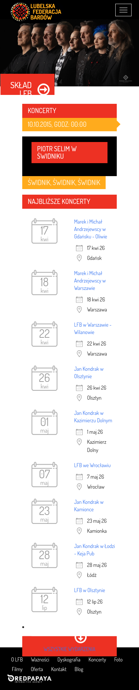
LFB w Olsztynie (89, 590)
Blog (79, 669)
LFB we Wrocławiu (92, 465)
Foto (118, 659)
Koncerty (97, 659)
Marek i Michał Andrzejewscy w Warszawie (90, 280)
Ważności (40, 659)
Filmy (17, 669)
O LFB (17, 659)
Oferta (37, 669)
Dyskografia (68, 659)
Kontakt (58, 669)
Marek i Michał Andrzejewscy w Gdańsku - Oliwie (90, 229)
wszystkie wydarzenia (69, 649)
